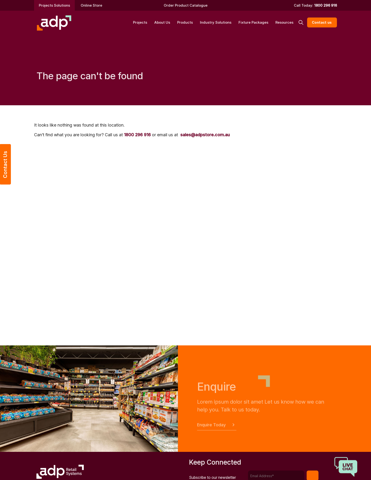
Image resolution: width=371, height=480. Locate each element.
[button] (301, 22)
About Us (162, 22)
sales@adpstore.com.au (205, 134)
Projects (140, 22)
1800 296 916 (325, 5)
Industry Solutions (215, 22)
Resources (284, 22)
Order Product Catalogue (186, 5)
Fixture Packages (253, 22)
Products (185, 22)
